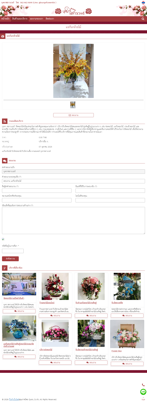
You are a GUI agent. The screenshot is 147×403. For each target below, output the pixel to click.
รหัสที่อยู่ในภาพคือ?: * (10, 246)
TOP (143, 399)
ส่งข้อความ (10, 259)
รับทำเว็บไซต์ (14, 399)
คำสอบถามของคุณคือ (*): (11, 177)
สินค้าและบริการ (19, 19)
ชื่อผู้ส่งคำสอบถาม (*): (10, 186)
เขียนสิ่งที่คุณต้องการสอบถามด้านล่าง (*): (17, 205)
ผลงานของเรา (36, 19)
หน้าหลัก (5, 19)
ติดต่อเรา (50, 19)
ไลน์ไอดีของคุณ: (81, 196)
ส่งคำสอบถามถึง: (8, 167)
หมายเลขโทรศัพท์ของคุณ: (12, 196)
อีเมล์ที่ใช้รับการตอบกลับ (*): (86, 186)
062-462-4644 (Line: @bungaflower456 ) (38, 3)
